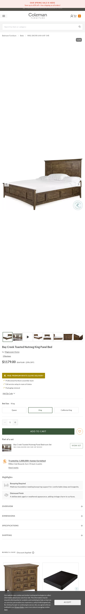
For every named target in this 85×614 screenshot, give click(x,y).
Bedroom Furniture (9, 36)
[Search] (42, 27)
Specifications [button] (10, 526)
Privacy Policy (19, 607)
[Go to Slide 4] (38, 337)
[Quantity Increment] (15, 422)
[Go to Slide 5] (48, 337)
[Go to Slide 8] (78, 337)
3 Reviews (7, 356)
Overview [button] (7, 506)
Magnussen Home (12, 352)
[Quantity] (10, 422)
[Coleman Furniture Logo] (38, 16)
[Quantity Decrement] (5, 422)
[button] (71, 16)
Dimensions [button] (8, 516)
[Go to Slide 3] (28, 337)
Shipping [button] (7, 535)
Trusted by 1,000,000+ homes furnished (27, 460)
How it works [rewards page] (13, 468)
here (5, 610)
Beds (22, 36)
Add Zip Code (9, 393)
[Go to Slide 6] (58, 337)
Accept (67, 602)
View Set (76, 446)
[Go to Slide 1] (7, 337)
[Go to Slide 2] (18, 337)
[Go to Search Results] (79, 27)
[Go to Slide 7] (68, 337)
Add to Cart (38, 431)
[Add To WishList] (80, 431)
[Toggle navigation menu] (3, 16)
